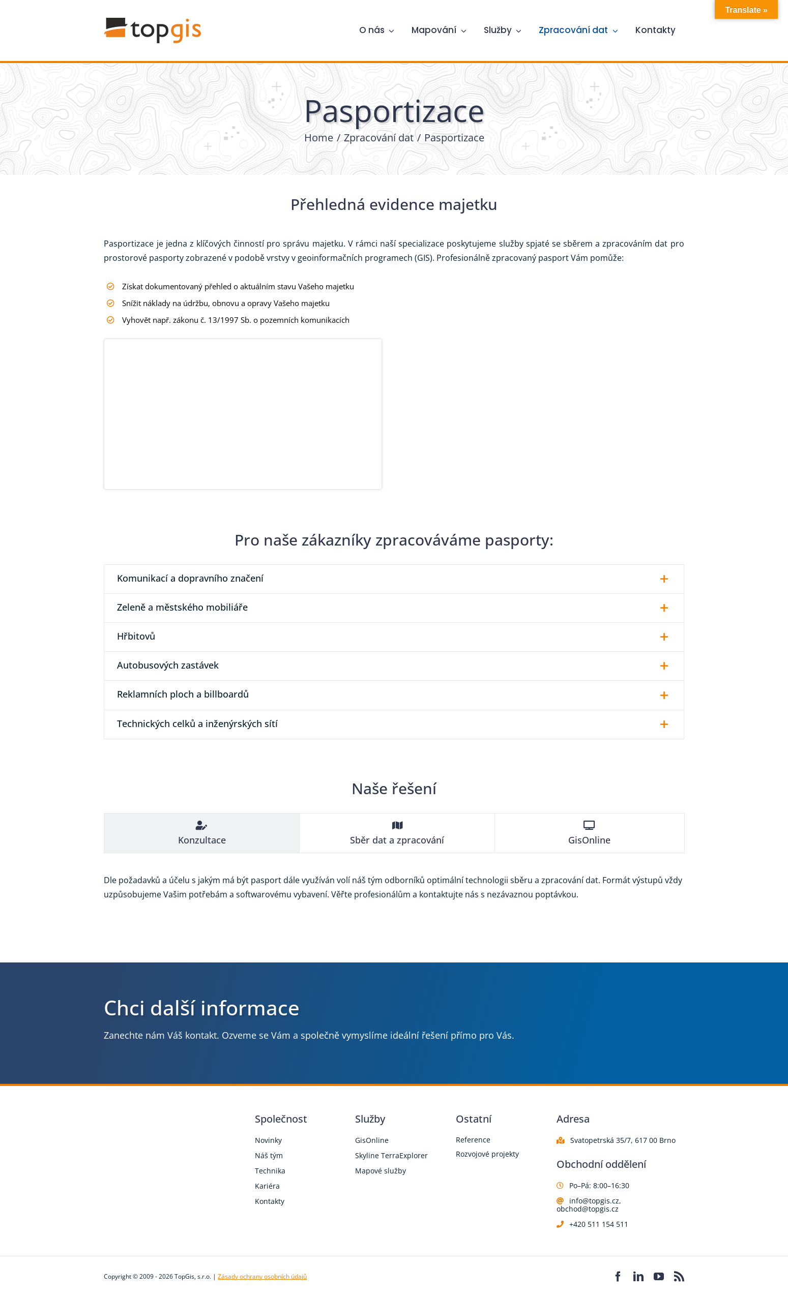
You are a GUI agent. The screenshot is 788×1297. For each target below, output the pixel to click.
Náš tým (269, 1155)
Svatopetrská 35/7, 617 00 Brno (623, 1140)
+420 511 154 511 (598, 1224)
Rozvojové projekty (487, 1154)
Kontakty (269, 1201)
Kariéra (267, 1186)
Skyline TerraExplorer (391, 1155)
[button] (393, 579)
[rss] (679, 1277)
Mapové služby (380, 1170)
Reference (473, 1139)
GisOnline (372, 1140)
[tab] (202, 833)
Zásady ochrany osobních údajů (262, 1276)
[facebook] (618, 1277)
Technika (270, 1170)
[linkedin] (638, 1277)
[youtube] (659, 1277)
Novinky (268, 1140)
